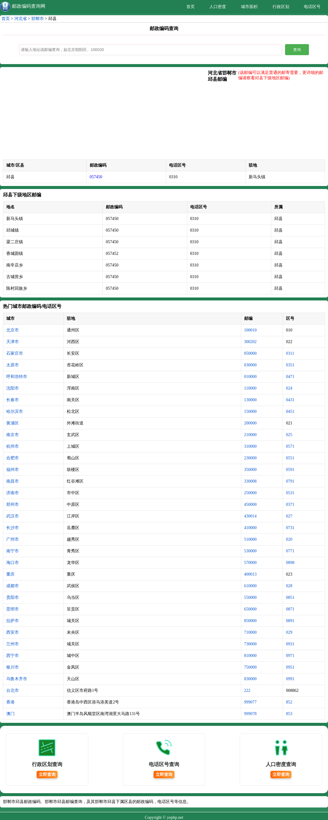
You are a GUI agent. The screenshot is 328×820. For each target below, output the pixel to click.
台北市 (12, 690)
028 (289, 586)
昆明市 (12, 609)
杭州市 (12, 446)
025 (289, 435)
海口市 (12, 562)
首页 (190, 6)
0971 (290, 655)
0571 (290, 446)
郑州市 (12, 504)
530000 (250, 551)
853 (289, 714)
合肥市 (12, 458)
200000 (250, 423)
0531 (290, 493)
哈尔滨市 (14, 411)
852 (289, 702)
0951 (290, 667)
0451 (290, 411)
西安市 (12, 632)
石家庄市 (14, 353)
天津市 (12, 342)
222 (247, 690)
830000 (250, 679)
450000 (250, 504)
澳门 (10, 714)
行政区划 (281, 6)
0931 (290, 644)
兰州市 (12, 644)
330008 (250, 481)
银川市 (12, 667)
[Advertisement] (105, 114)
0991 (290, 679)
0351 (290, 365)
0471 (290, 376)
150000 (250, 411)
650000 (250, 609)
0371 (290, 504)
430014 (250, 516)
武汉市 (12, 516)
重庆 (10, 574)
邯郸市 (37, 18)
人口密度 (217, 6)
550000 (250, 597)
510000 (250, 539)
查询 (297, 49)
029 (289, 632)
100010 (250, 330)
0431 (290, 400)
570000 (250, 562)
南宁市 (12, 551)
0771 (290, 551)
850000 (250, 621)
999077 (250, 702)
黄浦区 (12, 423)
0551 (290, 458)
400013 (250, 574)
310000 (250, 446)
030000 (250, 365)
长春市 (12, 400)
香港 (10, 702)
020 (289, 539)
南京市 (12, 435)
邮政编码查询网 (28, 6)
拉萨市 (12, 621)
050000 (250, 353)
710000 (250, 632)
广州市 (12, 539)
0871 (290, 609)
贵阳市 (12, 597)
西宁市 (12, 655)
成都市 (12, 586)
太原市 (12, 365)
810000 (250, 655)
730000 (250, 644)
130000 (250, 400)
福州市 (12, 469)
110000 (250, 388)
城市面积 (249, 6)
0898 (290, 562)
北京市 (12, 330)
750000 (250, 667)
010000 (250, 376)
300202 (250, 342)
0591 (290, 469)
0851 (290, 597)
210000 (250, 435)
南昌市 (12, 481)
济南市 (12, 493)
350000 (250, 469)
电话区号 (312, 6)
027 (289, 516)
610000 (250, 586)
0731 (290, 528)
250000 (250, 493)
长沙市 (12, 528)
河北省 (20, 18)
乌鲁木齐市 (16, 679)
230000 (250, 458)
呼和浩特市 (16, 376)
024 (289, 388)
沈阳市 (12, 388)
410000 (250, 528)
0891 (290, 621)
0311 (290, 353)
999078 (250, 714)
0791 (290, 481)
